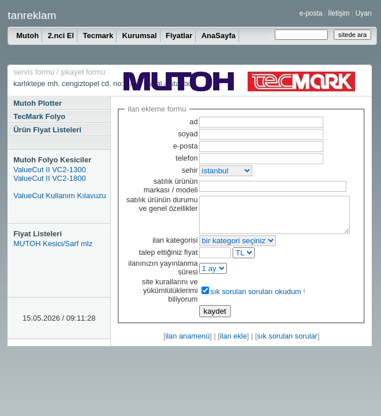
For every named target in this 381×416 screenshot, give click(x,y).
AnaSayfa (218, 35)
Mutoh (27, 35)
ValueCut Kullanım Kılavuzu (59, 195)
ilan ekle (233, 343)
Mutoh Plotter (37, 103)
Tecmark (98, 35)
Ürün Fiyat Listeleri (47, 129)
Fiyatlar (179, 35)
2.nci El (61, 35)
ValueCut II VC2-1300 (49, 169)
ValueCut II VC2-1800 (49, 178)
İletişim (338, 13)
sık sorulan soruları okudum (244, 298)
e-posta (311, 13)
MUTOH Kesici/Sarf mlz (52, 243)
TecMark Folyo (39, 116)
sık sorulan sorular (287, 343)
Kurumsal (139, 35)
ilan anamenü (187, 343)
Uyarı (363, 13)
